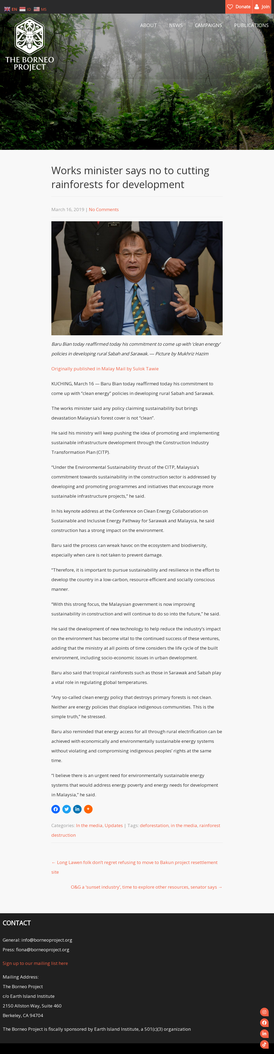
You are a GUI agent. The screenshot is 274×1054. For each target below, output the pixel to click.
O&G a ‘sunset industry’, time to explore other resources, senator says (147, 887)
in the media (184, 825)
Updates (114, 825)
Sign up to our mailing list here (35, 963)
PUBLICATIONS (251, 25)
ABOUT (148, 25)
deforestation (154, 825)
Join (265, 7)
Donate (242, 7)
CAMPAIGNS (208, 25)
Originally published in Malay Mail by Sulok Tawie (105, 369)
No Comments (104, 209)
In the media (89, 825)
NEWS (176, 25)
